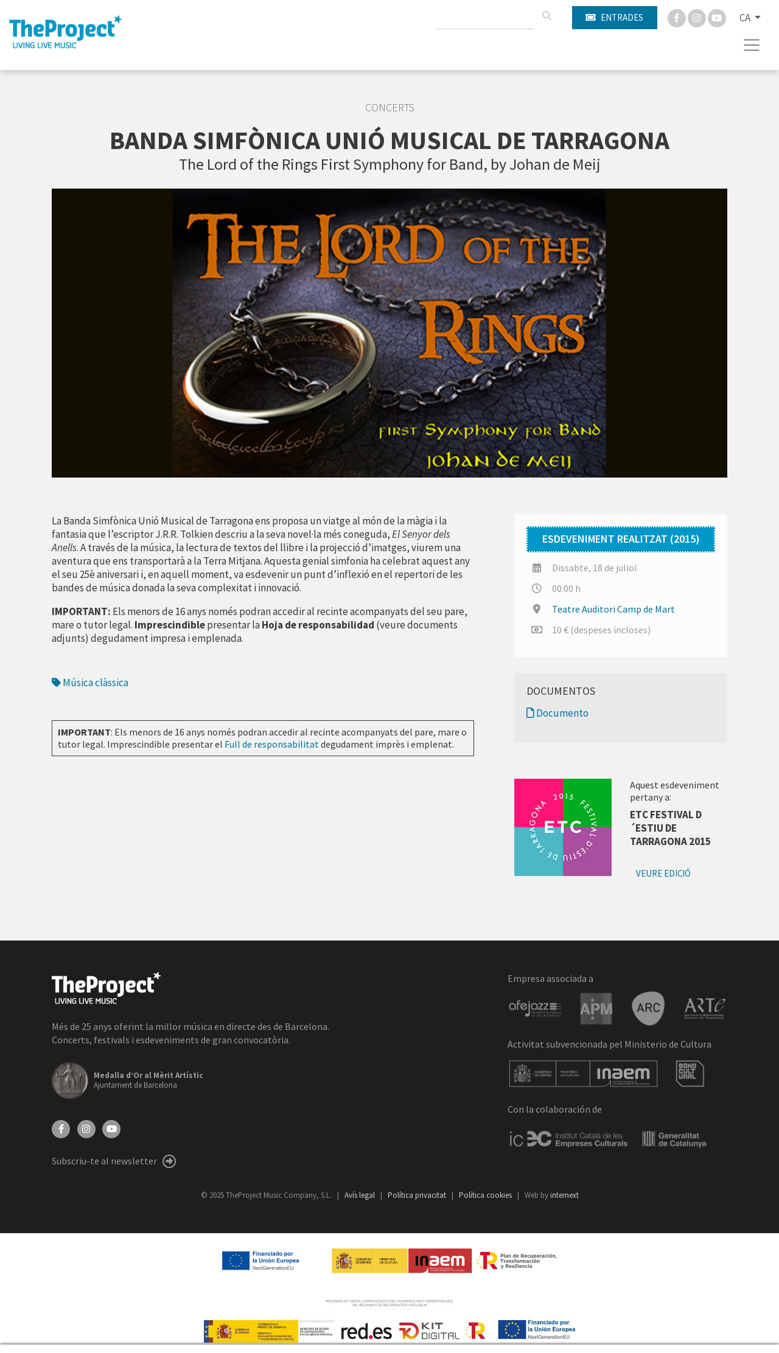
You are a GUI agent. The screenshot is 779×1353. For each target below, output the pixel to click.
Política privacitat (418, 1195)
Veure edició (663, 873)
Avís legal (360, 1195)
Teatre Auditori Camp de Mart (613, 609)
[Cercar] (546, 16)
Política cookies (486, 1195)
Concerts (389, 107)
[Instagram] (698, 17)
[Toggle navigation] (752, 45)
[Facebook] (678, 17)
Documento (557, 713)
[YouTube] (111, 1128)
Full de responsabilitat (272, 744)
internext (564, 1195)
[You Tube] (717, 17)
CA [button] (745, 17)
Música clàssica (90, 682)
